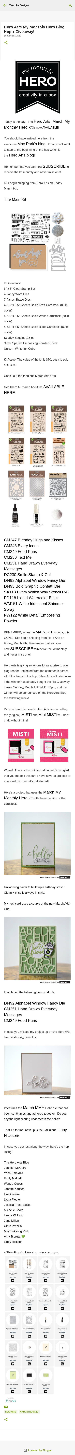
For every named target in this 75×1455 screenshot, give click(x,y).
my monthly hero (29, 1412)
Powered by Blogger (37, 1450)
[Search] (70, 5)
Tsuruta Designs (19, 5)
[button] (6, 42)
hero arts (10, 1412)
